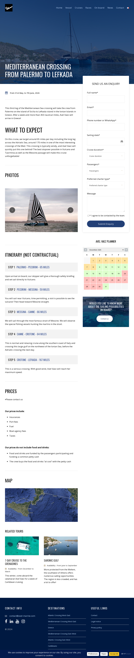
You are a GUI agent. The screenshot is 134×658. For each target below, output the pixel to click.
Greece (51, 627)
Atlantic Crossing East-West (59, 640)
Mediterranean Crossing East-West (62, 634)
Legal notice (96, 621)
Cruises (79, 7)
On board (99, 7)
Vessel (68, 7)
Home (59, 7)
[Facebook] (6, 622)
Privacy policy (96, 627)
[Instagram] (23, 622)
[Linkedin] (11, 622)
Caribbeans (52, 646)
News (110, 7)
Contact (120, 7)
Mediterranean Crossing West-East (62, 621)
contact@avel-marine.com (22, 615)
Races (89, 7)
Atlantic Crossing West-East (59, 615)
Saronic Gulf (51, 560)
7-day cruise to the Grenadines (16, 562)
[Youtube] (17, 622)
